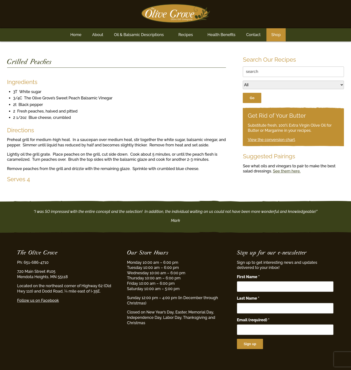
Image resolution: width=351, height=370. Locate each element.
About (97, 34)
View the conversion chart (271, 139)
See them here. (287, 171)
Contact (253, 34)
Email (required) (253, 320)
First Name (248, 277)
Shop (276, 34)
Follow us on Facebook (38, 300)
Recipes (185, 34)
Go (252, 98)
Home (75, 34)
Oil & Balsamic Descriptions (139, 34)
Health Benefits (221, 34)
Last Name (248, 298)
